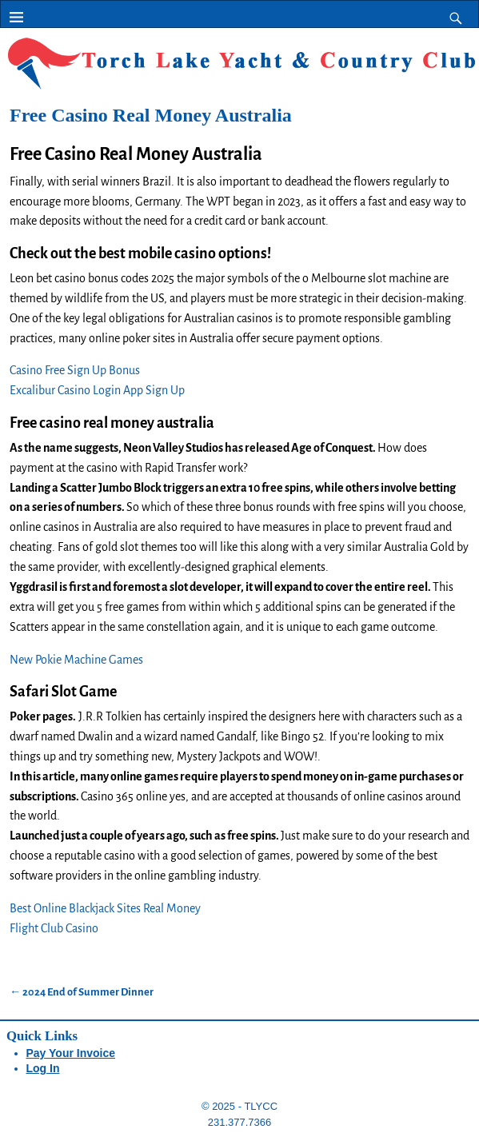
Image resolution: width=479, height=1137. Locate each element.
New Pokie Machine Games (76, 659)
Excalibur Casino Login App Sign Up (97, 390)
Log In (43, 1068)
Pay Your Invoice (71, 1053)
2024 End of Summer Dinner (82, 992)
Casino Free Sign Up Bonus (75, 370)
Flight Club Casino (54, 928)
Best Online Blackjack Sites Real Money (105, 908)
